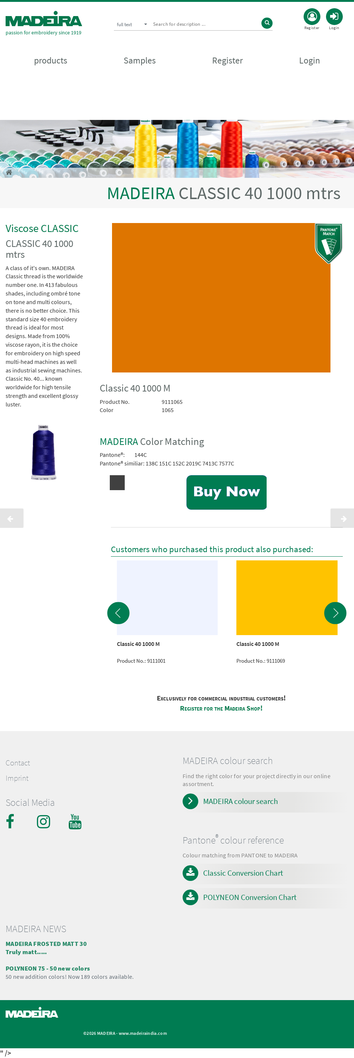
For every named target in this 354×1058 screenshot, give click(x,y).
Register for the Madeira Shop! (221, 708)
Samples (140, 60)
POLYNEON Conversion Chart (249, 897)
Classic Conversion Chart (243, 873)
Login (309, 60)
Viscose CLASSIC (42, 228)
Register (227, 60)
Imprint (17, 778)
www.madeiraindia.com (143, 1033)
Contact (18, 763)
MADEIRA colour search (240, 801)
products (50, 60)
